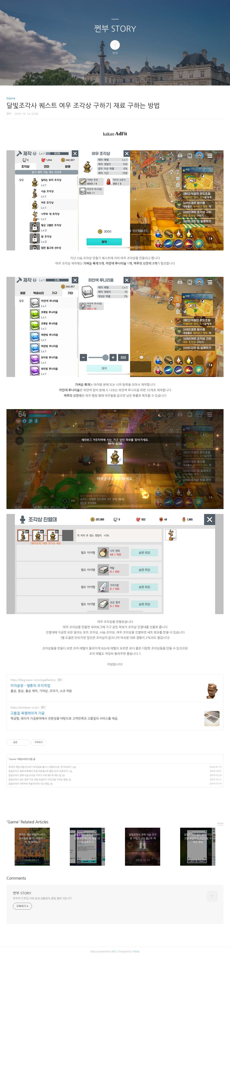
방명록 (108, 78)
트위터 (124, 869)
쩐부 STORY (115, 29)
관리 (134, 78)
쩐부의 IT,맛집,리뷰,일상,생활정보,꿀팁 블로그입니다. (42, 962)
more (220, 886)
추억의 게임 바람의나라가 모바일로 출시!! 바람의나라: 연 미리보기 (40, 830)
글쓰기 (95, 78)
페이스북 (106, 869)
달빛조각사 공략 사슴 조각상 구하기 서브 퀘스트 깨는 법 (35, 839)
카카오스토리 (115, 869)
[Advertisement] (115, 697)
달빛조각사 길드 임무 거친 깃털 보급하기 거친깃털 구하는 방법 (38, 843)
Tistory (135, 1015)
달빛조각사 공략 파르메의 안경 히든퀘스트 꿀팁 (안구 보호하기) (38, 835)
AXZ (113, 1015)
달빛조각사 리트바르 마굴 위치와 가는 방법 (29, 847)
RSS (121, 78)
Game (10, 98)
